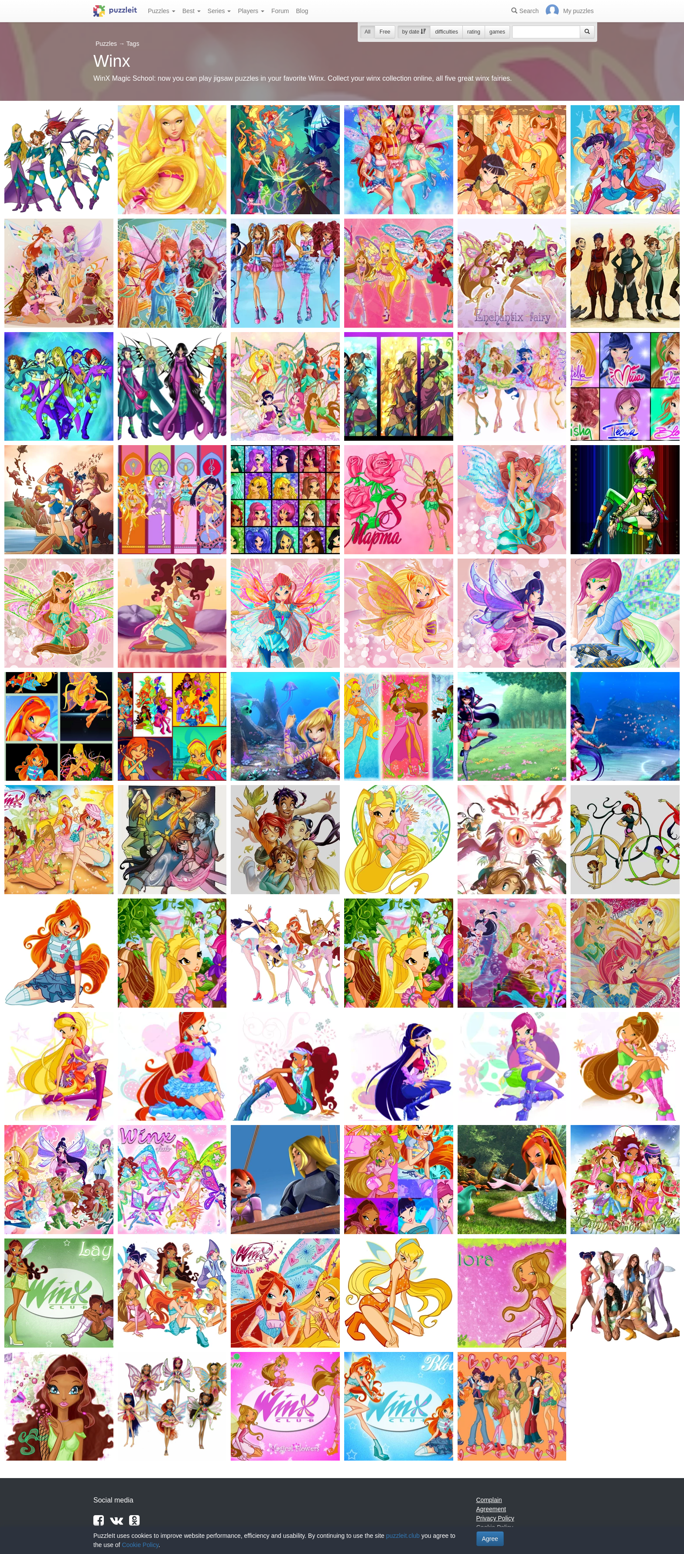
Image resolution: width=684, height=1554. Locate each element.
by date (414, 32)
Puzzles (161, 10)
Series (219, 10)
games (497, 32)
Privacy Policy (495, 1518)
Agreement (491, 1509)
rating (473, 32)
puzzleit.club (403, 1535)
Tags (133, 43)
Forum (280, 10)
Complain (489, 1499)
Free (385, 32)
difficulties (446, 32)
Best (191, 10)
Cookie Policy (140, 1544)
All (367, 32)
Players (251, 10)
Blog (302, 10)
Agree (490, 1538)
